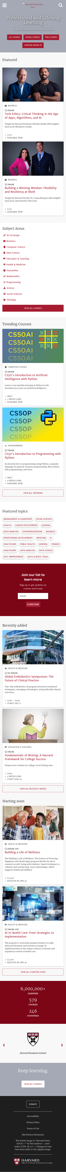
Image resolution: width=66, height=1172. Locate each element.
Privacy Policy (33, 1122)
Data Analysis (11, 531)
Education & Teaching (17, 258)
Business (12, 105)
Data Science (13, 252)
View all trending (33, 493)
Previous (4, 1045)
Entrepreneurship (32, 531)
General (46, 525)
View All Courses (33, 1084)
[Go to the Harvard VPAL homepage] (33, 1161)
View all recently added (33, 789)
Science (10, 288)
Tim (37, 1143)
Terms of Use (33, 1128)
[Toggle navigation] (4, 5)
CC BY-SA (27, 1146)
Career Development (26, 525)
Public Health (27, 544)
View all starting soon (33, 972)
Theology (11, 299)
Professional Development (18, 538)
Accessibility (33, 1116)
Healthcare (10, 544)
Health (7, 525)
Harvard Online (31, 45)
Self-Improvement (14, 556)
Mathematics (13, 276)
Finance (56, 544)
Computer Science (15, 247)
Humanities (12, 270)
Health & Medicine (16, 264)
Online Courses (32, 37)
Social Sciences (14, 294)
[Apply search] (33, 604)
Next (62, 1045)
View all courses (33, 308)
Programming (13, 282)
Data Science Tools (38, 556)
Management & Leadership (18, 519)
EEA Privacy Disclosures (33, 1134)
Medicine (41, 538)
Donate (33, 1104)
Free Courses (51, 37)
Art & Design (13, 235)
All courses (14, 37)
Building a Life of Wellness (22, 852)
